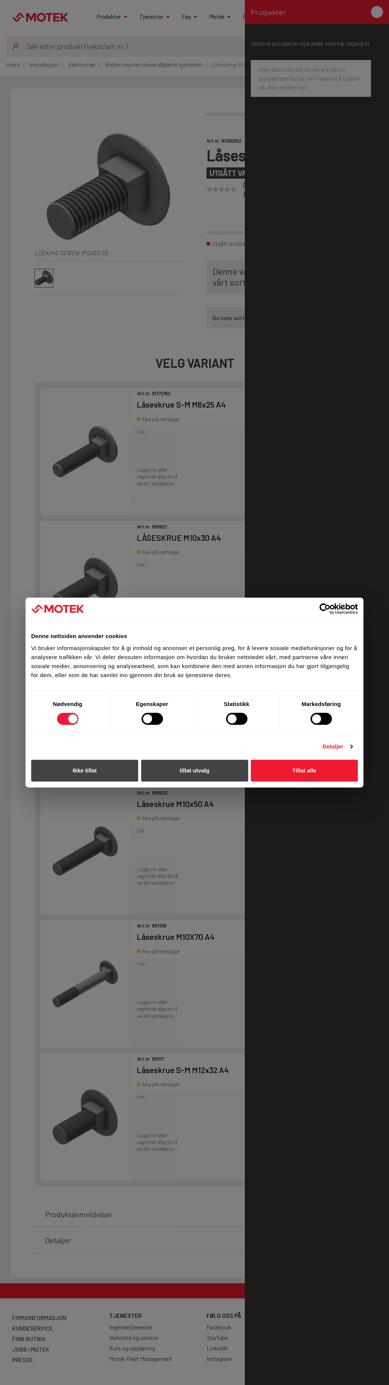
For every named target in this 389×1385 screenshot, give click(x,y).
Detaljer (333, 746)
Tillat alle (305, 770)
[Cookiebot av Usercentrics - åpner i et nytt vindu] (325, 608)
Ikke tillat (84, 770)
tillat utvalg (194, 770)
